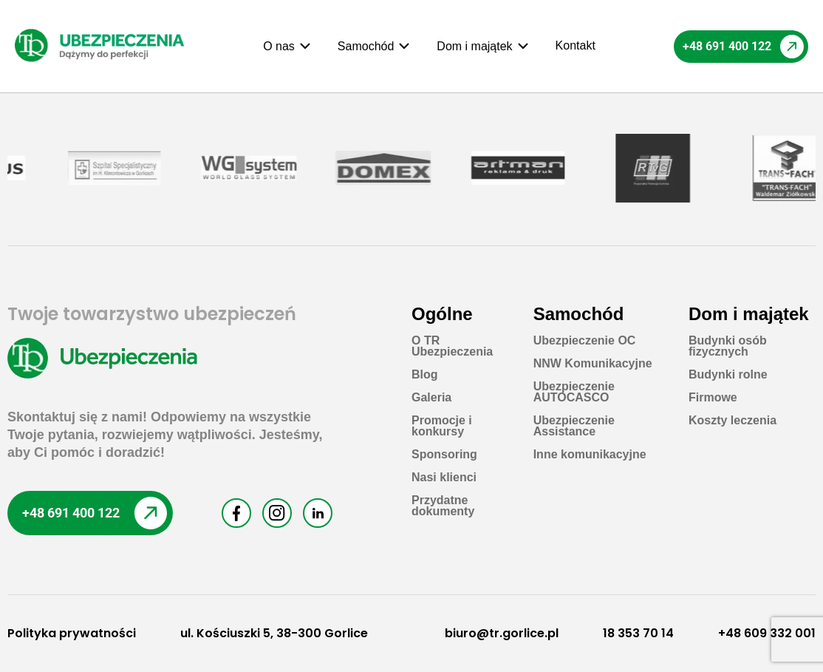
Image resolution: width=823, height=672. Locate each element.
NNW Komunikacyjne (592, 363)
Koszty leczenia (732, 420)
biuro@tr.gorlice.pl (502, 633)
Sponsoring (444, 454)
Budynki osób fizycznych (728, 346)
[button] (287, 47)
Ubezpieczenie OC (584, 340)
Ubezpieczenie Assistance (574, 426)
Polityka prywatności (71, 633)
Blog (425, 374)
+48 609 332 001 (767, 633)
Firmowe (713, 397)
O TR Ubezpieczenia (452, 346)
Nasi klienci (444, 477)
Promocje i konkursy (442, 426)
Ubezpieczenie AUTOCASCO (574, 392)
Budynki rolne (728, 374)
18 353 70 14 (638, 633)
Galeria (431, 397)
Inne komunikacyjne (589, 454)
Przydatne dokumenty (443, 505)
